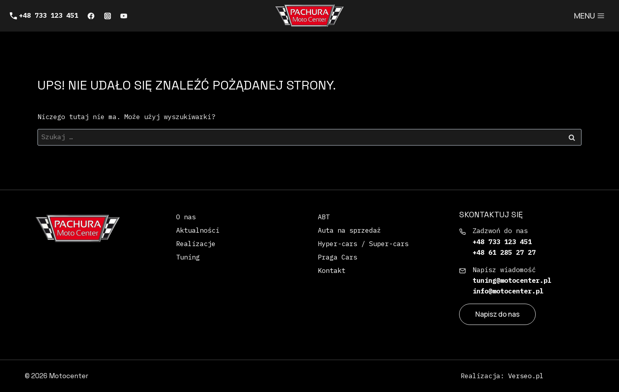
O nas (186, 217)
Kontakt (331, 270)
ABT (324, 217)
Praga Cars (337, 257)
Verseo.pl (526, 375)
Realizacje (196, 243)
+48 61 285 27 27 (504, 252)
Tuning (188, 257)
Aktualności (197, 230)
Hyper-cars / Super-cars (363, 243)
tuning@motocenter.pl (512, 280)
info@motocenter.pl (508, 291)
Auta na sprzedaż (349, 230)
